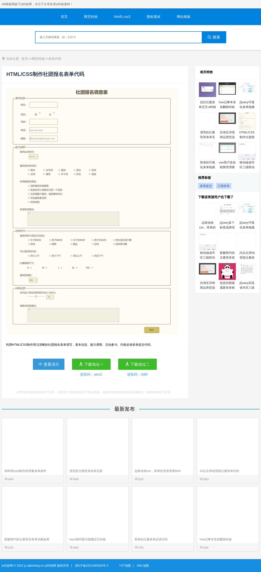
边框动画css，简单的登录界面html (157, 471)
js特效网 (7, 565)
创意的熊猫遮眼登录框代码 (227, 287)
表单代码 (54, 58)
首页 (64, 17)
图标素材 (153, 17)
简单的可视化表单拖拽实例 (207, 167)
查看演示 (48, 364)
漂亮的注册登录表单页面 (207, 137)
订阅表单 (224, 186)
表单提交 (206, 186)
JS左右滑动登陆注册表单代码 (247, 257)
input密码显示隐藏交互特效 (87, 539)
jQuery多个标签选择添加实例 (227, 227)
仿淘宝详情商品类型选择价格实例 (227, 137)
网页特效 (91, 17)
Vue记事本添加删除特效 (216, 539)
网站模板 (184, 17)
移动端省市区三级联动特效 (247, 167)
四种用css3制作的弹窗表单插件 (25, 471)
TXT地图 (125, 565)
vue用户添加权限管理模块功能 (227, 167)
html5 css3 (122, 17)
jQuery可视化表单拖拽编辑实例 (247, 106)
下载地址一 (91, 364)
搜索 (213, 37)
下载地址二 (137, 364)
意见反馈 (252, 558)
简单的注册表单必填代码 (151, 539)
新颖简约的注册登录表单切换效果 (227, 257)
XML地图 (143, 565)
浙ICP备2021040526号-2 (91, 565)
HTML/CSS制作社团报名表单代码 (247, 137)
